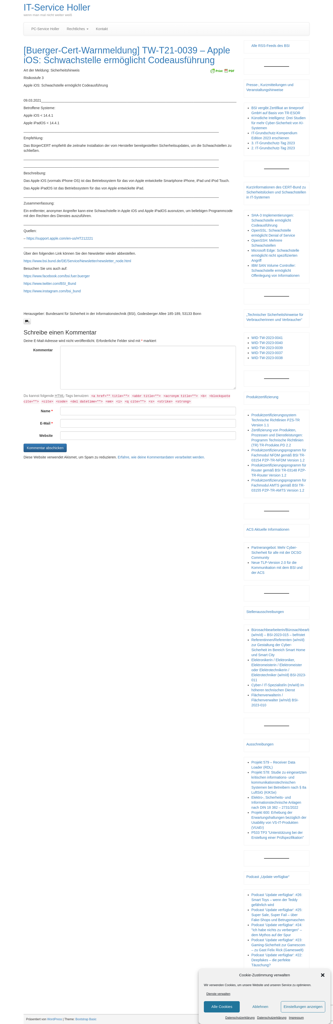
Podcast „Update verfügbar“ (268, 877)
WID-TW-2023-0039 (267, 348)
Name (47, 411)
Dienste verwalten (218, 994)
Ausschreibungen (260, 744)
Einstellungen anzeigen (303, 1007)
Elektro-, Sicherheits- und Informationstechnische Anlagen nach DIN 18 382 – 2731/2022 (276, 802)
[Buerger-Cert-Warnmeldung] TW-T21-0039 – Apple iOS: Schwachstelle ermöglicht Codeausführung (127, 55)
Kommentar (43, 350)
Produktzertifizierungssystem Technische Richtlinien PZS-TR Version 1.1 (276, 420)
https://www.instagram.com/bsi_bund (52, 291)
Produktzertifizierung (262, 397)
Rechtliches (77, 29)
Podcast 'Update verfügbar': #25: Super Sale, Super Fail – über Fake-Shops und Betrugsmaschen (278, 915)
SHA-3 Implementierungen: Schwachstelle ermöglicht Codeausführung (273, 220)
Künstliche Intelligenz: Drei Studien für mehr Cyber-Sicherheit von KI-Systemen (279, 123)
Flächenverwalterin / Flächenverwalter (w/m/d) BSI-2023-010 (275, 700)
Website (46, 436)
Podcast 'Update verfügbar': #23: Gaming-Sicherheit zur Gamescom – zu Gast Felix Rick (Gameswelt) (278, 945)
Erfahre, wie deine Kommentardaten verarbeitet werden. (161, 457)
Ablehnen (260, 1007)
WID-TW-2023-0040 (267, 343)
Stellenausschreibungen (265, 612)
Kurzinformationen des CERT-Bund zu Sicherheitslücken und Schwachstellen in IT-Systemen (276, 192)
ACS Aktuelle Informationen (267, 529)
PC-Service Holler (45, 29)
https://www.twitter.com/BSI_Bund (50, 284)
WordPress (54, 1019)
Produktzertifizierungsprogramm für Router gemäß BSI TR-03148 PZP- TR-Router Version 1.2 (279, 470)
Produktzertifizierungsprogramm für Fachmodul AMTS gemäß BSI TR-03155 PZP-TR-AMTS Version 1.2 (279, 485)
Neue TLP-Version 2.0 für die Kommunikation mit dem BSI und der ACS (277, 568)
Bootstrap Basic (86, 1019)
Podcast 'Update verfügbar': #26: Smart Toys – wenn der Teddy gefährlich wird (277, 900)
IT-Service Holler (57, 7)
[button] (322, 975)
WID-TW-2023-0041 (267, 338)
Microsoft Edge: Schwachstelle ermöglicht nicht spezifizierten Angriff (275, 255)
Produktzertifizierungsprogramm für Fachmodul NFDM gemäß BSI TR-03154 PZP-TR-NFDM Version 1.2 (279, 455)
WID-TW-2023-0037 (267, 353)
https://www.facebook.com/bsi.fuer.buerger (57, 276)
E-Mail (46, 423)
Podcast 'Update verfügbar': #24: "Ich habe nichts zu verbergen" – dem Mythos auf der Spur (277, 930)
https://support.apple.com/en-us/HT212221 (60, 238)
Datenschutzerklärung (240, 1017)
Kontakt (102, 29)
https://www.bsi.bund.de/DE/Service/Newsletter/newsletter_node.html (77, 261)
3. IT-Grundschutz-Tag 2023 (273, 143)
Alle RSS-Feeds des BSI (271, 46)
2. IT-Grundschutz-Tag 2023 (273, 148)
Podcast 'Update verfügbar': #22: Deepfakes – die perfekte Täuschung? (277, 960)
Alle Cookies (221, 1007)
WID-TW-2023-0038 (267, 358)
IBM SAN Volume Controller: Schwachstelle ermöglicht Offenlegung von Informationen (276, 270)
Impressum (296, 1017)
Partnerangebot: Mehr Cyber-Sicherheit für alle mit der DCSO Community (276, 552)
